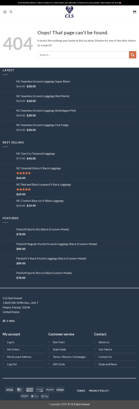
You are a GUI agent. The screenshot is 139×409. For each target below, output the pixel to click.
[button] (5, 11)
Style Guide (59, 349)
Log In (10, 342)
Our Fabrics (105, 349)
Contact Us (105, 356)
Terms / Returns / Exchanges (69, 356)
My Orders (13, 349)
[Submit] (132, 54)
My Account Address (19, 356)
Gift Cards (59, 364)
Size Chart (59, 342)
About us (104, 342)
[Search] (11, 11)
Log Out (12, 364)
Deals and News (108, 364)
